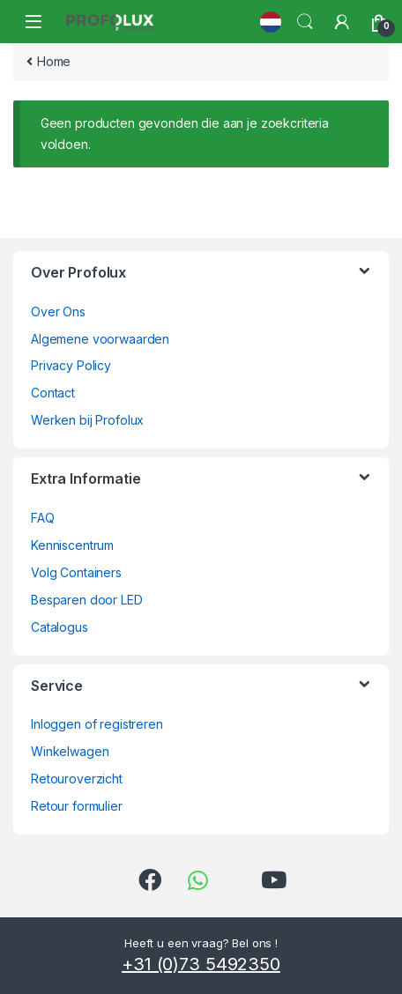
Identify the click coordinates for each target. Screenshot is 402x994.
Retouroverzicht (77, 778)
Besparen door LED (87, 599)
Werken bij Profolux (87, 419)
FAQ (43, 517)
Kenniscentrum (72, 545)
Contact (53, 392)
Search (305, 22)
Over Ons (58, 311)
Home (54, 61)
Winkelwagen (69, 751)
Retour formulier (77, 805)
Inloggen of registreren (97, 723)
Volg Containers (76, 572)
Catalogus (59, 626)
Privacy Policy (71, 365)
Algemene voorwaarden (100, 338)
